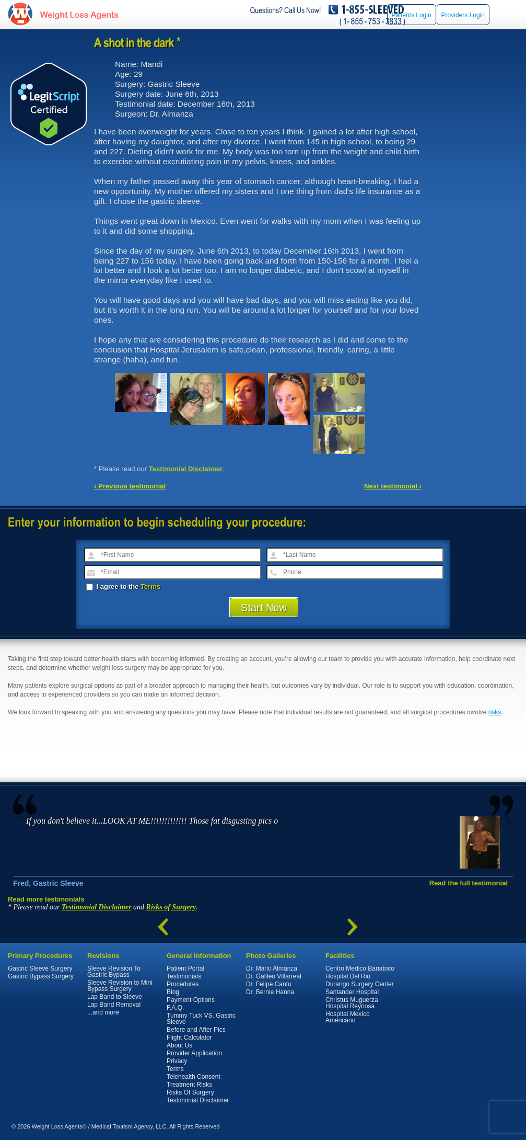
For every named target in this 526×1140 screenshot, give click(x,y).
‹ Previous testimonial (130, 486)
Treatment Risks (189, 1084)
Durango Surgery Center (359, 984)
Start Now (264, 607)
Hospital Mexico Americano (347, 1017)
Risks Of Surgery (190, 1092)
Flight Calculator (189, 1037)
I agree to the (123, 586)
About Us (179, 1045)
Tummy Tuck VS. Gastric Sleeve (201, 1018)
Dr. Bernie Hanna (270, 992)
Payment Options (191, 1000)
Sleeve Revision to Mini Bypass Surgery (120, 986)
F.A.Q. (175, 1007)
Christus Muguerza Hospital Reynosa (351, 1003)
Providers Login (463, 15)
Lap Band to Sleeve (114, 996)
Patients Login (411, 15)
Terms (150, 586)
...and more (103, 1012)
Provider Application (194, 1053)
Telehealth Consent (193, 1076)
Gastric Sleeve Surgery (40, 968)
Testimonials (184, 976)
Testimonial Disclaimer (186, 469)
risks (494, 712)
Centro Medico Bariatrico (359, 968)
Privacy (177, 1061)
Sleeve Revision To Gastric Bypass (114, 971)
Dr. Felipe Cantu (268, 984)
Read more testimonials (46, 899)
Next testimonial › (393, 486)
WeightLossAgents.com (79, 15)
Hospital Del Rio (347, 976)
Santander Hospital (352, 992)
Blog (173, 992)
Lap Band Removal (114, 1004)
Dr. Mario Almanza (271, 968)
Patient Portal (185, 968)
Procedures (182, 984)
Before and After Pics (196, 1029)
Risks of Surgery (171, 907)
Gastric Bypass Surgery (41, 976)
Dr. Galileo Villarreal (273, 976)
